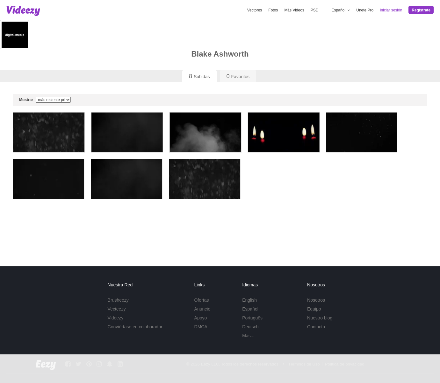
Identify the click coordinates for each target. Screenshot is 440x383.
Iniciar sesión (391, 10)
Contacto (316, 326)
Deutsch (250, 326)
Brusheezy (118, 300)
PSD (315, 10)
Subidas (199, 76)
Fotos (273, 10)
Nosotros (316, 300)
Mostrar (45, 100)
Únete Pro (364, 10)
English (249, 300)
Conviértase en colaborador (135, 326)
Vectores (254, 10)
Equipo (314, 308)
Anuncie (202, 308)
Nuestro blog (319, 317)
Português (252, 317)
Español (250, 308)
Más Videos (294, 10)
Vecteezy (117, 308)
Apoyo (200, 317)
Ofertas (201, 300)
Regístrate (421, 10)
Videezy (116, 317)
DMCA (200, 326)
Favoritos (238, 76)
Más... (248, 335)
